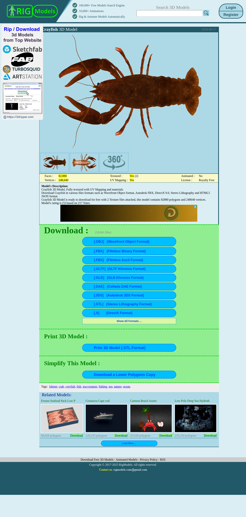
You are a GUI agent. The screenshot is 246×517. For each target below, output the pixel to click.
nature (117, 386)
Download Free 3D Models (97, 459)
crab (61, 386)
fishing (103, 386)
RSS (162, 459)
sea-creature (90, 386)
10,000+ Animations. (91, 11)
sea (110, 386)
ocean (126, 386)
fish (79, 386)
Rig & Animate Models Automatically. (102, 16)
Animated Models (127, 459)
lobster (53, 386)
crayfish (70, 386)
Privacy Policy (149, 459)
